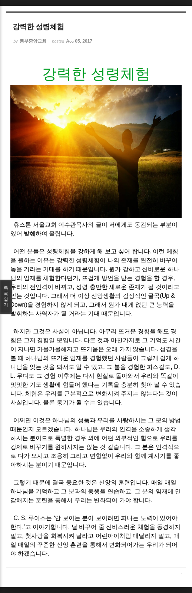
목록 (6, 297)
